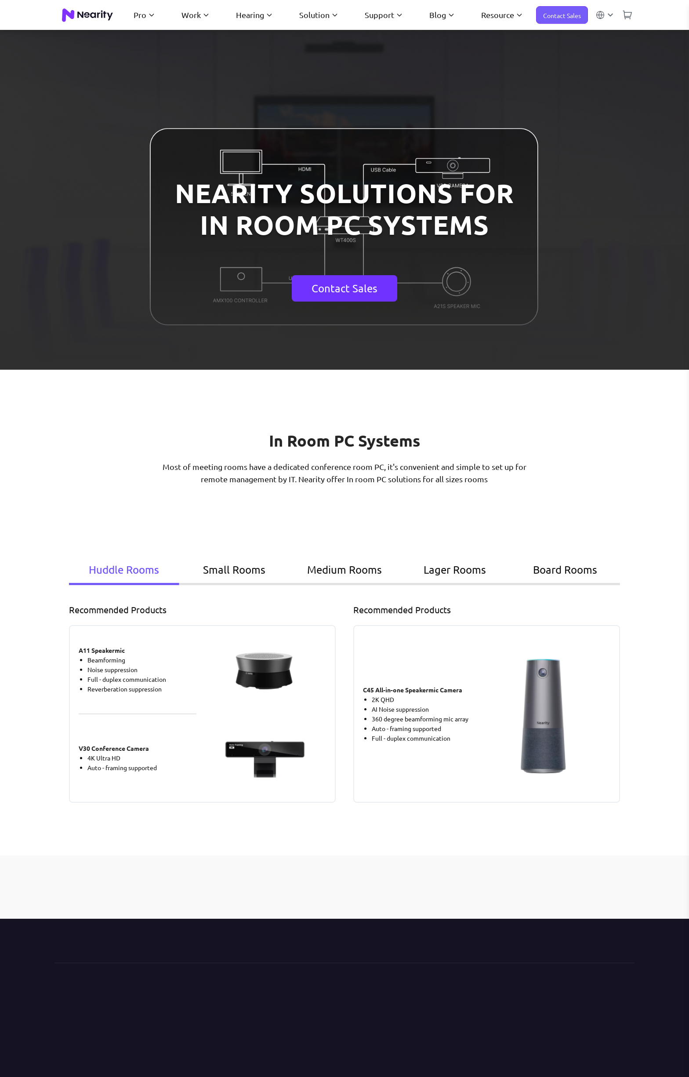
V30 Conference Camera (114, 748)
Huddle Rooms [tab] (122, 569)
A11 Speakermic (102, 650)
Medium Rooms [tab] (334, 569)
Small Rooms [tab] (228, 569)
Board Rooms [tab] (547, 569)
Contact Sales (562, 15)
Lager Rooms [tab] (441, 569)
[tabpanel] (344, 703)
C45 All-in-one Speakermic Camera (412, 690)
